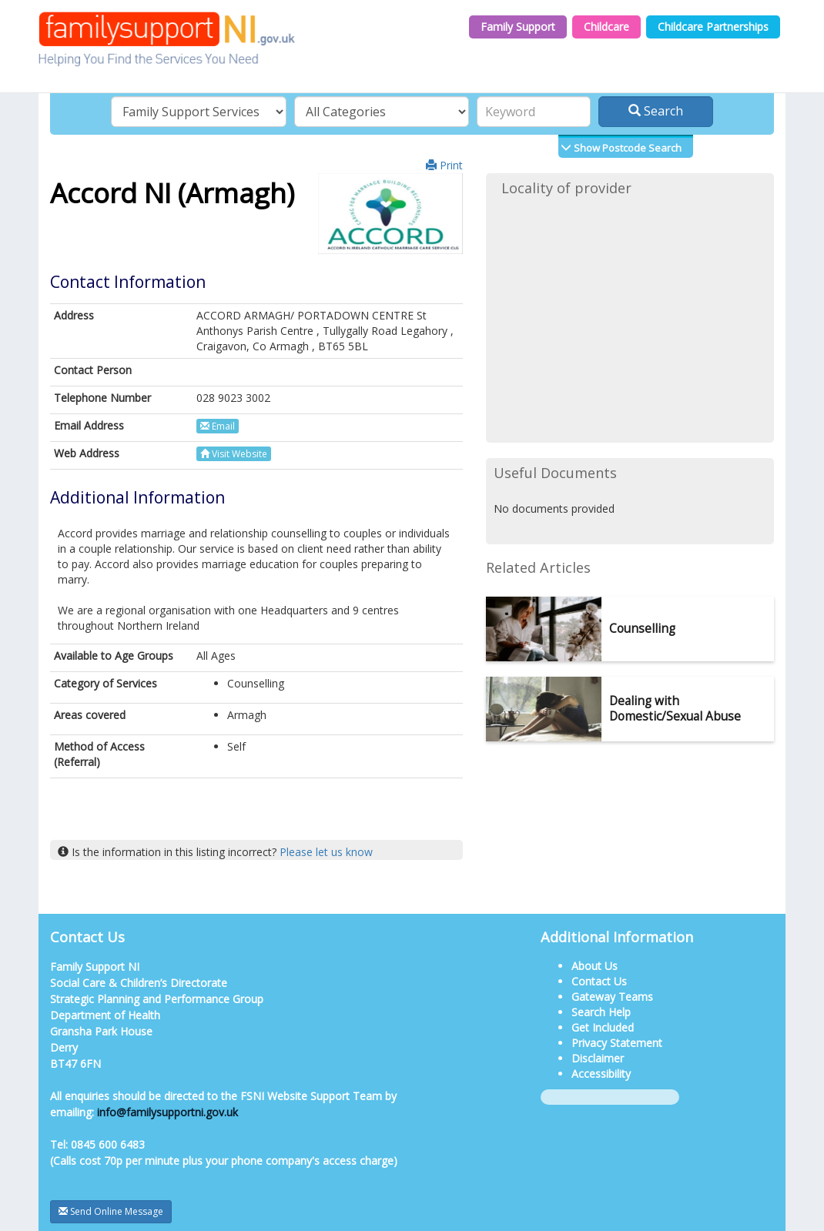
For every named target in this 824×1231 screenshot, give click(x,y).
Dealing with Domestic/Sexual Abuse (675, 708)
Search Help (601, 1012)
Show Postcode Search (626, 148)
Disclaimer (597, 1058)
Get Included (602, 1027)
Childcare (606, 26)
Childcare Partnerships (713, 26)
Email (217, 426)
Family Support (518, 26)
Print (444, 165)
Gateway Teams (612, 996)
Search (655, 110)
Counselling (642, 629)
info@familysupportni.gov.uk (167, 1112)
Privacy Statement (616, 1042)
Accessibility (601, 1073)
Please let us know (326, 852)
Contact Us (599, 981)
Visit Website (233, 453)
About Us (594, 965)
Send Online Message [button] (111, 1211)
